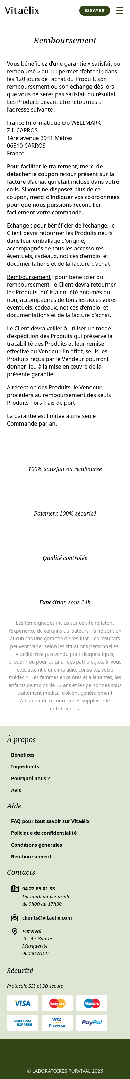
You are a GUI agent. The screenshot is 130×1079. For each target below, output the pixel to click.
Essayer (95, 10)
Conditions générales (36, 844)
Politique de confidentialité (44, 833)
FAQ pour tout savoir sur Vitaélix (50, 821)
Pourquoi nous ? (30, 778)
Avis (16, 790)
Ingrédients (25, 766)
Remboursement (31, 856)
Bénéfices (22, 754)
